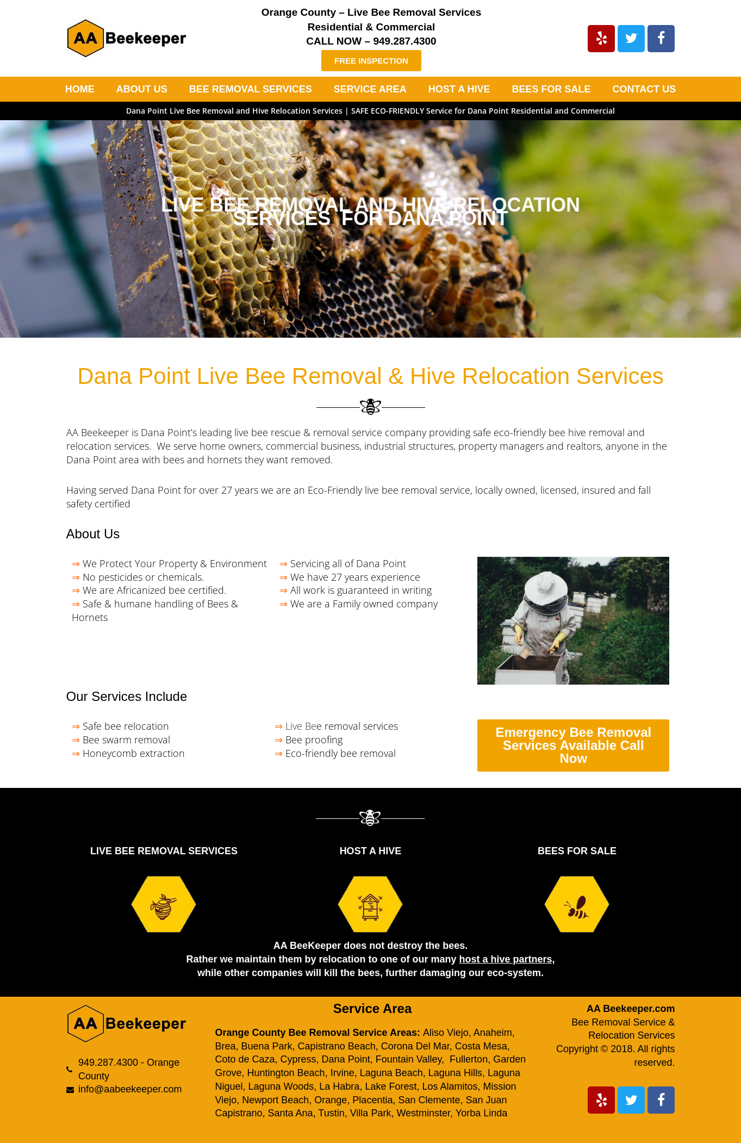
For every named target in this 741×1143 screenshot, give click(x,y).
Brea (225, 1046)
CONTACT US (644, 89)
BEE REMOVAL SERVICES (250, 89)
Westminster (423, 1113)
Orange (330, 1100)
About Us (93, 533)
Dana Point (346, 1059)
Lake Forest (390, 1086)
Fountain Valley (408, 1059)
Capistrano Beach (337, 1046)
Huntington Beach (286, 1072)
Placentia (372, 1100)
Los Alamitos (449, 1086)
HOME (80, 89)
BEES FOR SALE (551, 89)
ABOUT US (141, 89)
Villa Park (370, 1113)
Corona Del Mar (415, 1046)
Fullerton (469, 1059)
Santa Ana (290, 1113)
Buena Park (266, 1046)
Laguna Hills (455, 1072)
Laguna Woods (281, 1086)
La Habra (339, 1086)
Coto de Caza (245, 1059)
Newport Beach (275, 1100)
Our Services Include (127, 696)
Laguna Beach (391, 1072)
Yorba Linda (481, 1113)
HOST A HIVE (459, 89)
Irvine (342, 1072)
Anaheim (493, 1032)
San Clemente (429, 1100)
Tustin (331, 1113)
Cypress (298, 1059)
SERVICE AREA (370, 89)
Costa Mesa (481, 1046)
